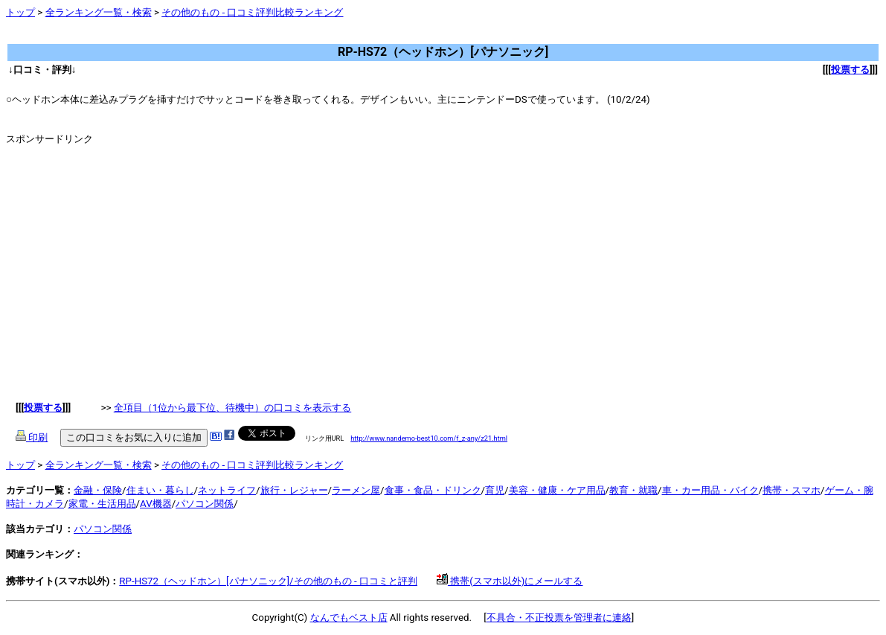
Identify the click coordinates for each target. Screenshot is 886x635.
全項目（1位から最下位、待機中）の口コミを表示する (233, 407)
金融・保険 (98, 490)
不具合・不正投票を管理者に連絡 (559, 617)
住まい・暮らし (160, 490)
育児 (494, 490)
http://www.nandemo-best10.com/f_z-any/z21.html (428, 438)
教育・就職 (633, 490)
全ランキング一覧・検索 (98, 12)
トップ (20, 12)
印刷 (32, 437)
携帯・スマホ (792, 490)
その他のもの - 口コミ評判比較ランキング (252, 12)
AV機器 (156, 503)
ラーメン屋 (356, 490)
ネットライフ (227, 490)
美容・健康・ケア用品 (557, 490)
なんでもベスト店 (349, 617)
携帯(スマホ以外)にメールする (510, 581)
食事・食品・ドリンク (433, 490)
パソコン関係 (205, 503)
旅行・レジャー (294, 490)
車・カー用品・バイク (710, 490)
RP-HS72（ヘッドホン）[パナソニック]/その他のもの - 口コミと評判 (268, 581)
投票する (850, 69)
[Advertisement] (277, 36)
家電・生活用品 (102, 503)
